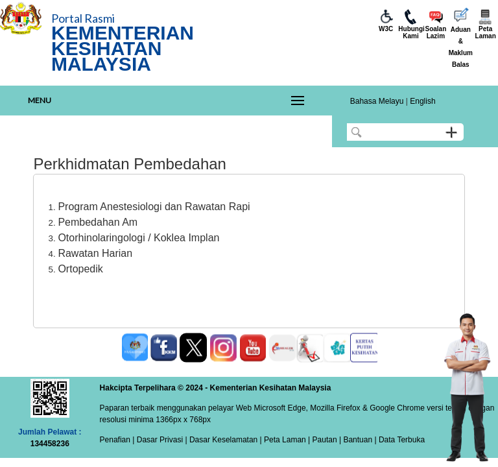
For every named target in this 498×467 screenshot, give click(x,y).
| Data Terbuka (398, 439)
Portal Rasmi (83, 18)
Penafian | (117, 439)
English (422, 101)
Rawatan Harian (95, 253)
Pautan (325, 439)
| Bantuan (355, 439)
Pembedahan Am (97, 222)
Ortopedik (80, 268)
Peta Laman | (287, 439)
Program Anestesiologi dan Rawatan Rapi (154, 206)
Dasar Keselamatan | (224, 439)
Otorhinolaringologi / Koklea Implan (138, 237)
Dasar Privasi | (160, 439)
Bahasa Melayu (377, 101)
